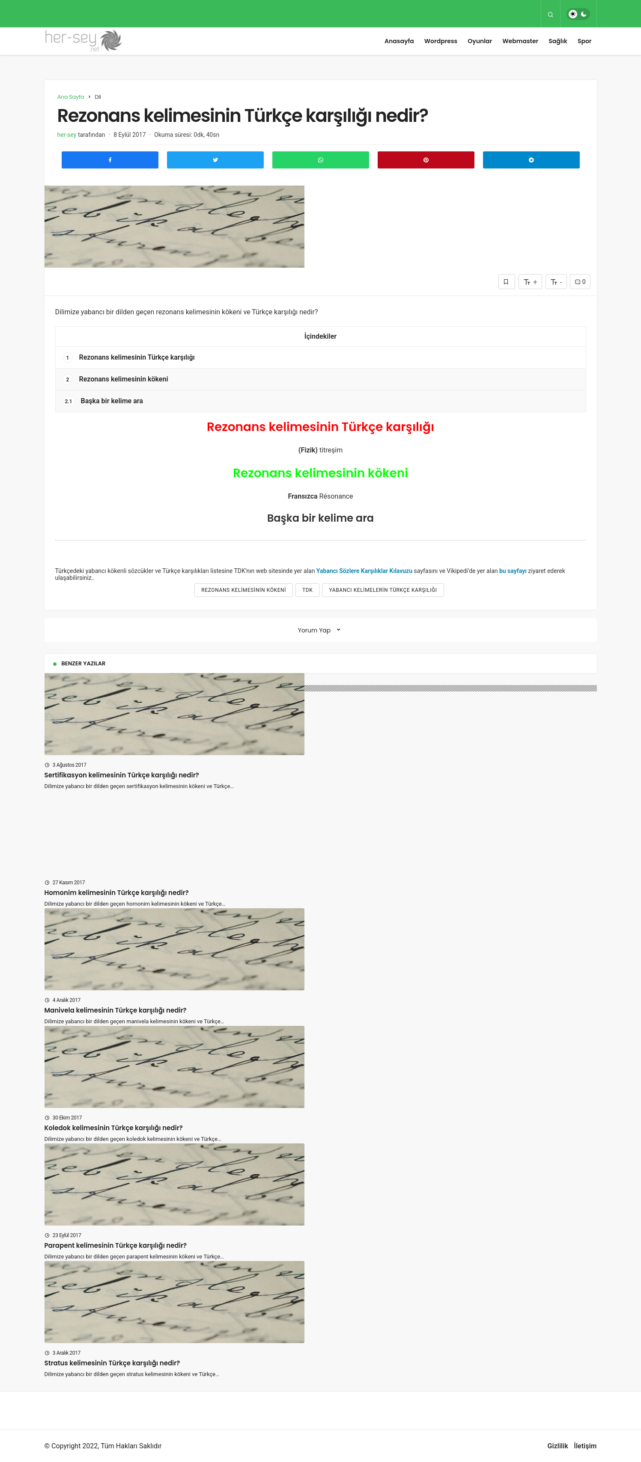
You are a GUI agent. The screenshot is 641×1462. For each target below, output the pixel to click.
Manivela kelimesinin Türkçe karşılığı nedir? (116, 1010)
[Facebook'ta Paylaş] (110, 159)
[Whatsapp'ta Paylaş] (320, 159)
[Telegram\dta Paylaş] (531, 159)
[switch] (578, 14)
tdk (307, 590)
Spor (585, 41)
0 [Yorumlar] (580, 282)
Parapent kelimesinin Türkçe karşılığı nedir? (116, 1245)
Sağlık (558, 41)
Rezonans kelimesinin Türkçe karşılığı (129, 357)
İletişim (585, 1446)
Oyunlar (480, 41)
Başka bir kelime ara (103, 401)
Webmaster (520, 41)
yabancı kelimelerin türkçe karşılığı (383, 590)
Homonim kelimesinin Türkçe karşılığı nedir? (117, 892)
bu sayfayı (513, 570)
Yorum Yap (314, 630)
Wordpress (440, 41)
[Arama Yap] (550, 14)
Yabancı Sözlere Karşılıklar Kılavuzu (364, 570)
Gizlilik (558, 1446)
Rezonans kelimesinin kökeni (115, 379)
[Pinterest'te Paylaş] (426, 159)
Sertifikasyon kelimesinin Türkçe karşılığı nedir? (122, 775)
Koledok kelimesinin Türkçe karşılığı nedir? (114, 1127)
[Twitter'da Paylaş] (215, 159)
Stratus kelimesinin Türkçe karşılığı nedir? (112, 1363)
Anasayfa (399, 41)
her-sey (67, 134)
